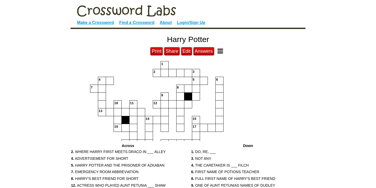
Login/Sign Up (191, 22)
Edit (187, 51)
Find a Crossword (136, 22)
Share (172, 51)
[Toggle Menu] (220, 51)
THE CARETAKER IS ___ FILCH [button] (220, 165)
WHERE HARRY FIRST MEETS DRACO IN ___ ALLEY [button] (118, 152)
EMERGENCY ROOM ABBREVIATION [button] (105, 172)
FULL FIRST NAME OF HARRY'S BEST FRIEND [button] (233, 179)
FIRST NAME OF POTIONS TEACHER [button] (225, 172)
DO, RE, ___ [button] (203, 152)
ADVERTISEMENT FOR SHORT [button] (99, 158)
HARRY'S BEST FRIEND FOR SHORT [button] (105, 179)
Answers (204, 51)
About (166, 22)
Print (156, 51)
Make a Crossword (95, 22)
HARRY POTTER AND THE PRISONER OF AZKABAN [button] (117, 165)
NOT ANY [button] (201, 158)
